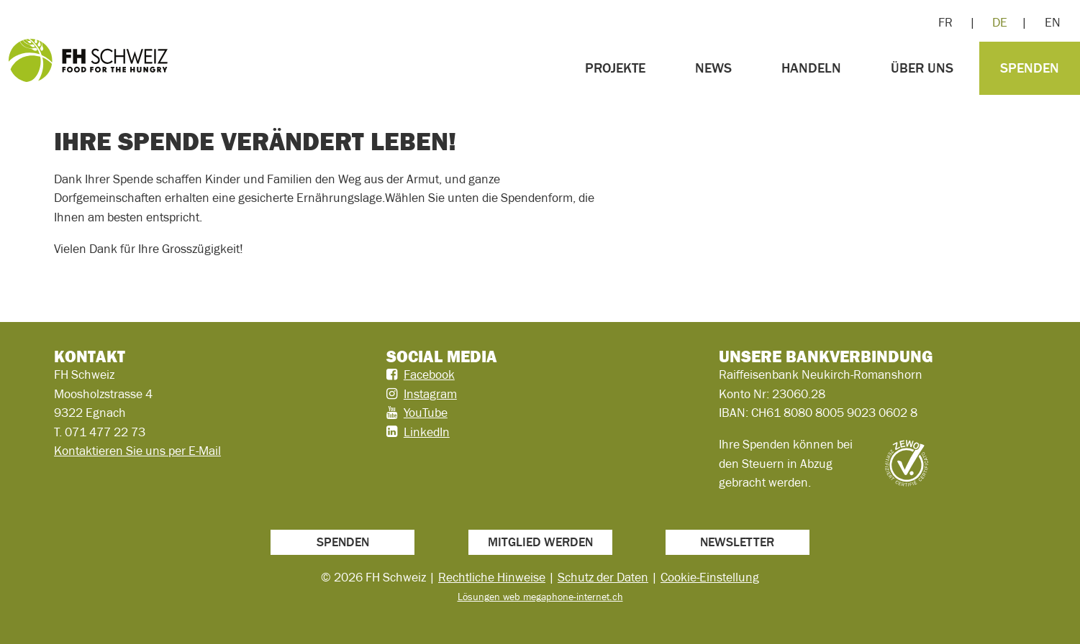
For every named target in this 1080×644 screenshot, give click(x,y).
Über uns (922, 67)
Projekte (615, 67)
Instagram (430, 394)
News (713, 67)
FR (945, 22)
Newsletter (737, 542)
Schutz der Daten (603, 577)
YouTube (426, 412)
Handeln (811, 67)
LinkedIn (427, 432)
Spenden (1029, 67)
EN (1053, 22)
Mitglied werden (540, 542)
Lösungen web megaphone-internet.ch (540, 596)
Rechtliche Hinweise (491, 577)
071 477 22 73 (105, 432)
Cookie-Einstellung (710, 577)
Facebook (429, 374)
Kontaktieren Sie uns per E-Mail (137, 450)
